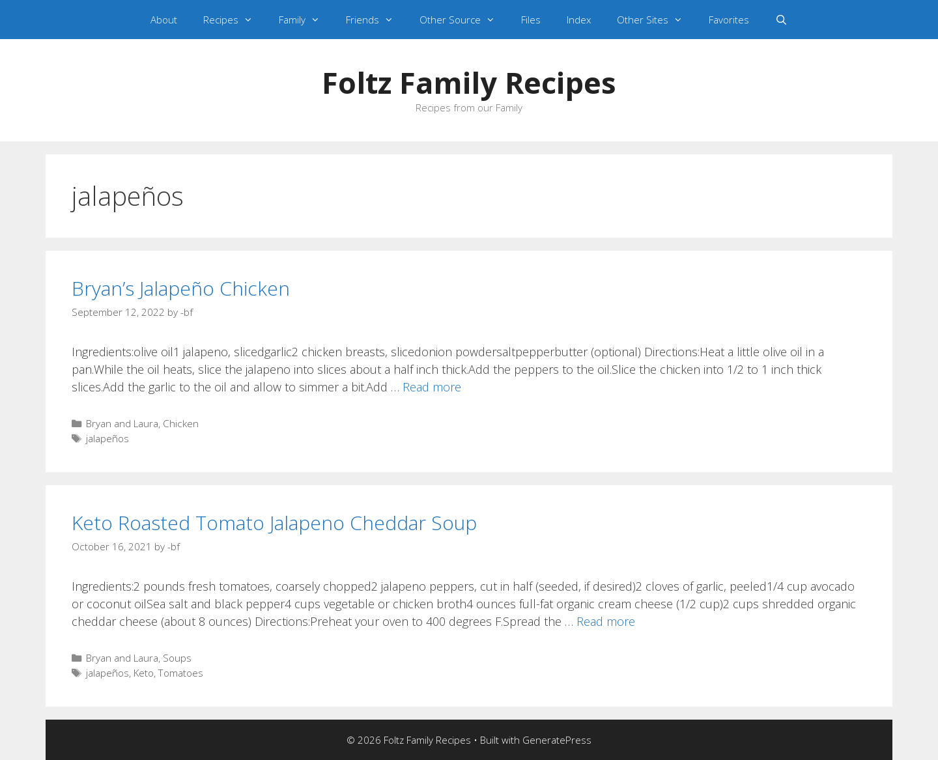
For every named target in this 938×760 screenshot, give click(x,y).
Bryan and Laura (122, 423)
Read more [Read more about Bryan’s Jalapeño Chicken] (432, 387)
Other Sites (656, 19)
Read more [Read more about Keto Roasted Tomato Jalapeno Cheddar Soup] (605, 621)
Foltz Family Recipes (469, 82)
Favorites (729, 19)
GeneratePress (556, 739)
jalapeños (107, 438)
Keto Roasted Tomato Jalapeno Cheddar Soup (274, 522)
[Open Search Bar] (781, 19)
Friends (376, 19)
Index (579, 19)
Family (306, 19)
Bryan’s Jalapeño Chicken (181, 288)
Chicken (181, 423)
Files (531, 19)
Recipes (234, 19)
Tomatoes (180, 672)
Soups (177, 657)
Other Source (463, 19)
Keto (144, 672)
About (163, 19)
